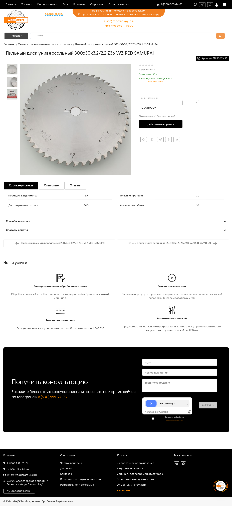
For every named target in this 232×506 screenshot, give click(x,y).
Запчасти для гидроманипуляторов (140, 474)
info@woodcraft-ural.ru (118, 26)
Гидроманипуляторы (130, 468)
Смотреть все (123, 490)
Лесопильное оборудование (135, 463)
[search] (127, 36)
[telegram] (183, 463)
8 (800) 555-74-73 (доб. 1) (119, 21)
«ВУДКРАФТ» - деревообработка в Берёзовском (43, 501)
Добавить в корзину (160, 124)
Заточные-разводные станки (135, 479)
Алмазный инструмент (131, 485)
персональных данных (174, 420)
